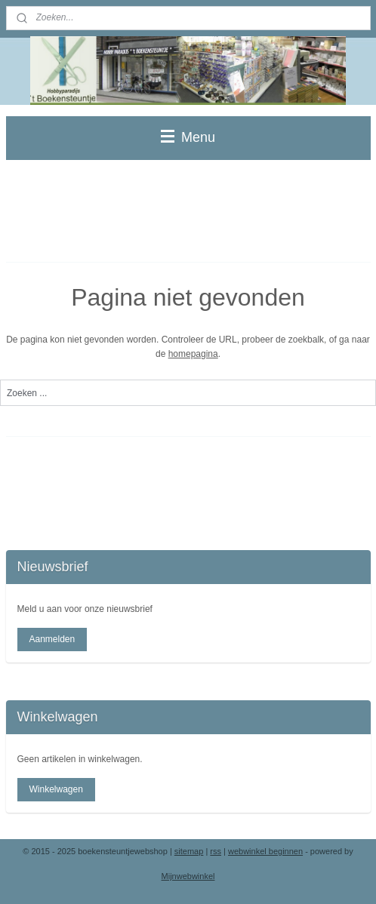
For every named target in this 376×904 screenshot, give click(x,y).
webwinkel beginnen (265, 851)
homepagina (193, 354)
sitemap (189, 851)
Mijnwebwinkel (188, 876)
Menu (188, 137)
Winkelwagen (55, 789)
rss (215, 851)
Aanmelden (52, 639)
